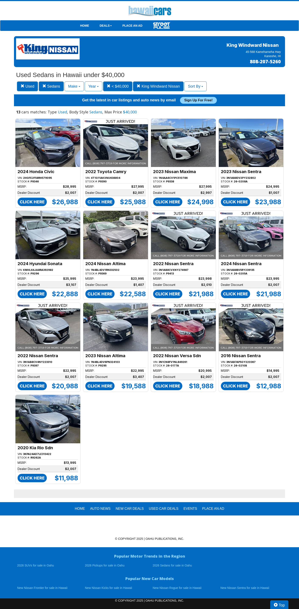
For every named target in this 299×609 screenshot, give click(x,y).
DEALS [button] (106, 25)
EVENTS (190, 508)
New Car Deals (130, 508)
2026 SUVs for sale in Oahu (35, 565)
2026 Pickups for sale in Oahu (105, 565)
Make (74, 86)
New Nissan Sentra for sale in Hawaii (244, 588)
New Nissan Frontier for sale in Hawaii (42, 588)
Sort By (195, 86)
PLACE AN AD (132, 25)
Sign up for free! (198, 100)
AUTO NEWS (100, 508)
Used (27, 86)
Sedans (51, 86)
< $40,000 (118, 86)
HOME (84, 25)
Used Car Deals (164, 508)
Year (93, 86)
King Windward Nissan (158, 86)
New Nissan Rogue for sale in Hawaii (177, 588)
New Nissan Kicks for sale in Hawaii (108, 588)
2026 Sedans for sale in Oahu (172, 565)
